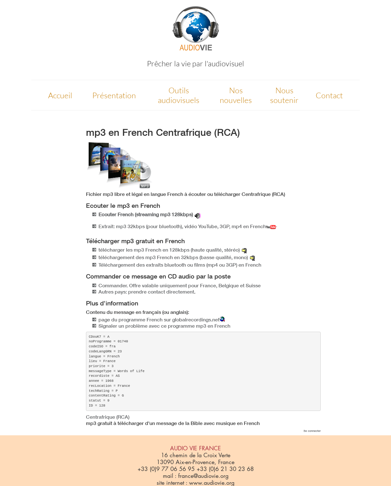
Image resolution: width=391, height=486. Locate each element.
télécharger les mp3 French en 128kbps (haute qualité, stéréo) (169, 250)
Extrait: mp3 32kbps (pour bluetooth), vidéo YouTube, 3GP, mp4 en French (187, 226)
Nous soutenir (284, 95)
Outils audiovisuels (178, 95)
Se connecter (312, 430)
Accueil (60, 95)
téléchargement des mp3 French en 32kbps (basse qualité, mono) (173, 257)
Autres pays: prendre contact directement (146, 292)
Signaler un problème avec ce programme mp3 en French (164, 326)
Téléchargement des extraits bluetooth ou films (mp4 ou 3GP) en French (179, 265)
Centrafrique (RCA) (107, 417)
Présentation (114, 95)
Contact (329, 95)
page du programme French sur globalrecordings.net (158, 319)
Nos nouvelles (236, 95)
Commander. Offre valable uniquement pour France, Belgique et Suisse (179, 285)
